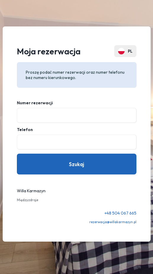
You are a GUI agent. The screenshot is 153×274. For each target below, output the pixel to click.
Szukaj (76, 164)
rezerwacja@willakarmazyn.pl (112, 222)
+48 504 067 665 (120, 213)
